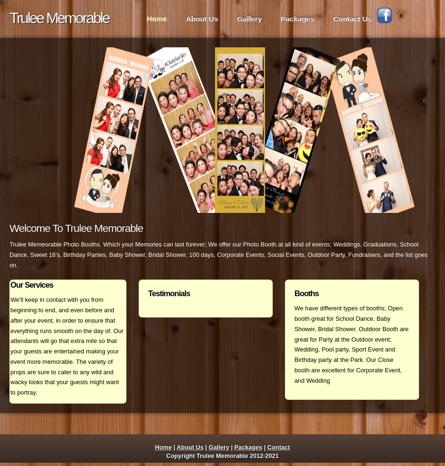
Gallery (249, 19)
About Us (202, 19)
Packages (297, 19)
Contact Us (352, 19)
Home (157, 19)
